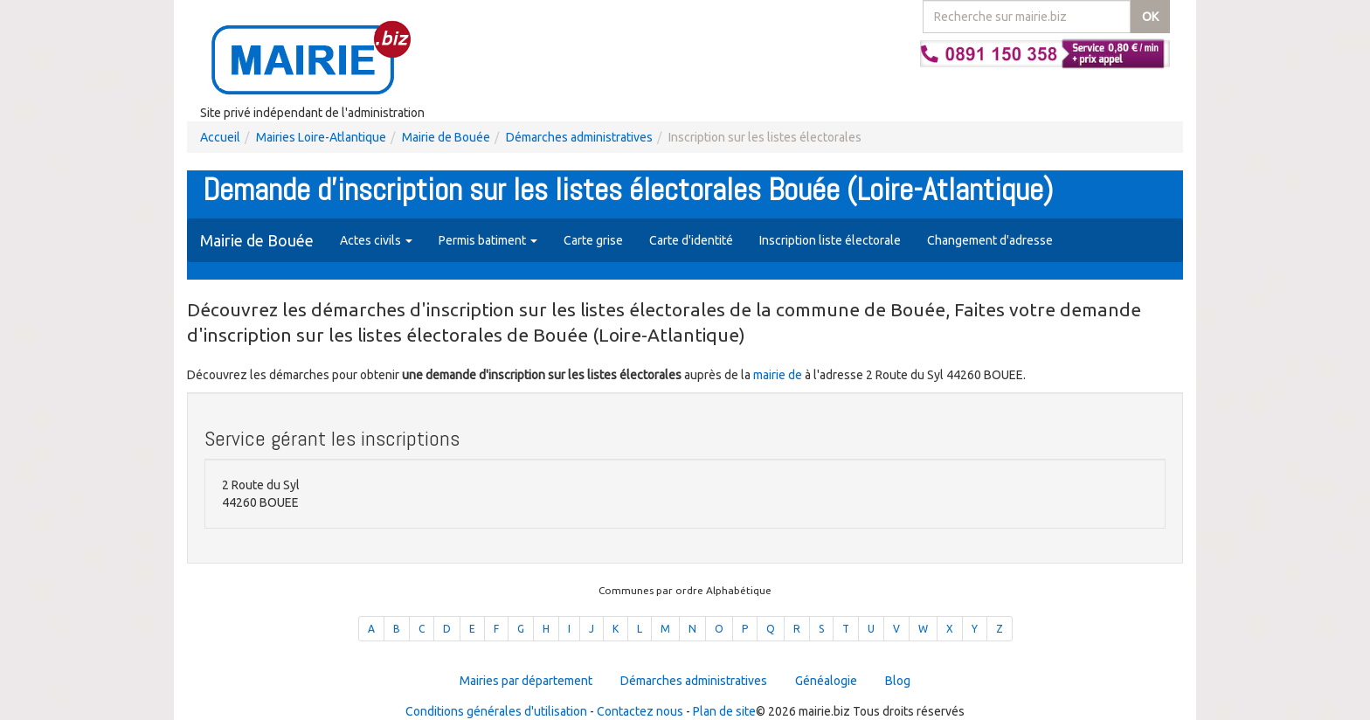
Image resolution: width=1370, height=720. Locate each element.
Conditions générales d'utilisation (496, 711)
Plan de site (724, 711)
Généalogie (826, 681)
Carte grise (593, 240)
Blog (897, 681)
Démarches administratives (579, 137)
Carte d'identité (691, 240)
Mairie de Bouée (446, 137)
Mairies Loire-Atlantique (321, 137)
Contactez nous (640, 711)
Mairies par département (526, 681)
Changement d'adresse (990, 240)
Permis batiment (488, 240)
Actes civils (376, 240)
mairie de (779, 375)
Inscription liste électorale (830, 240)
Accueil (220, 137)
